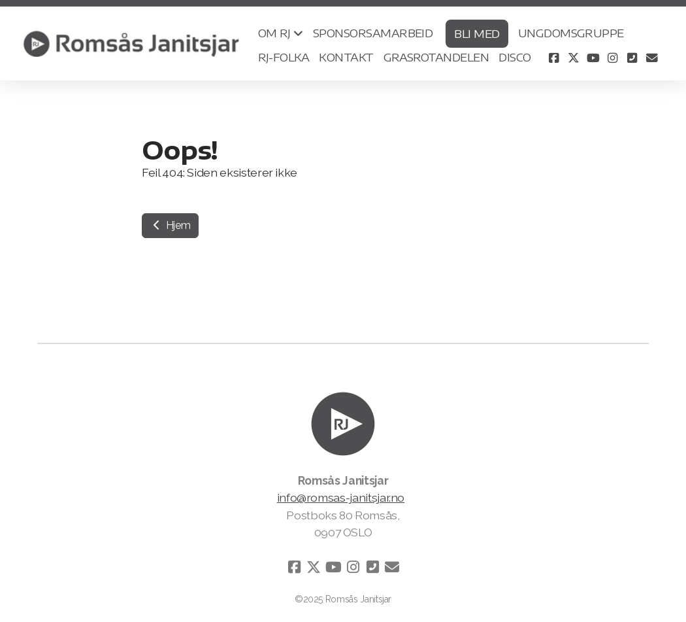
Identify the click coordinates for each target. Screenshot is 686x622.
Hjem (170, 225)
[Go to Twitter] (573, 57)
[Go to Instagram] (613, 57)
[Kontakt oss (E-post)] (652, 57)
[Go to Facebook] (554, 57)
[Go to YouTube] (593, 57)
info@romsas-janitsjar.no (341, 498)
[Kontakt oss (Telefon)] (632, 57)
